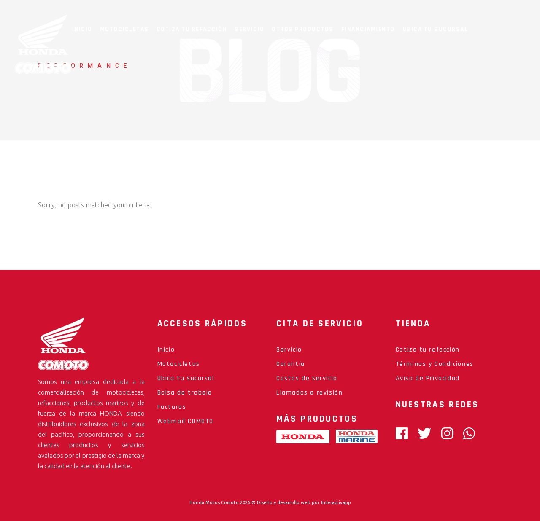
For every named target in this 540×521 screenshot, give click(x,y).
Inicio (166, 349)
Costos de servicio (307, 378)
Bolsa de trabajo (185, 392)
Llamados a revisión (309, 392)
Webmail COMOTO (185, 421)
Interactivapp (336, 502)
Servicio (289, 349)
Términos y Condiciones (435, 364)
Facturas (171, 407)
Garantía (290, 364)
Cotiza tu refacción (428, 349)
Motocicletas (178, 364)
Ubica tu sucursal (185, 378)
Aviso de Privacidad (428, 378)
